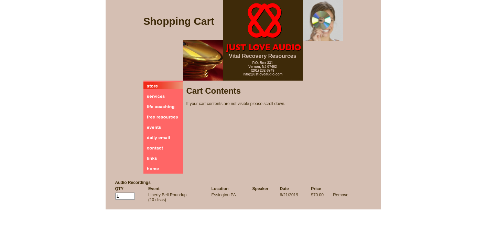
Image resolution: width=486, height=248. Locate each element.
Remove (340, 195)
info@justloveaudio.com (263, 74)
